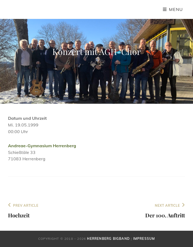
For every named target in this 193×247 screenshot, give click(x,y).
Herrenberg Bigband (108, 239)
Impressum (144, 239)
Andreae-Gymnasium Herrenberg (42, 145)
